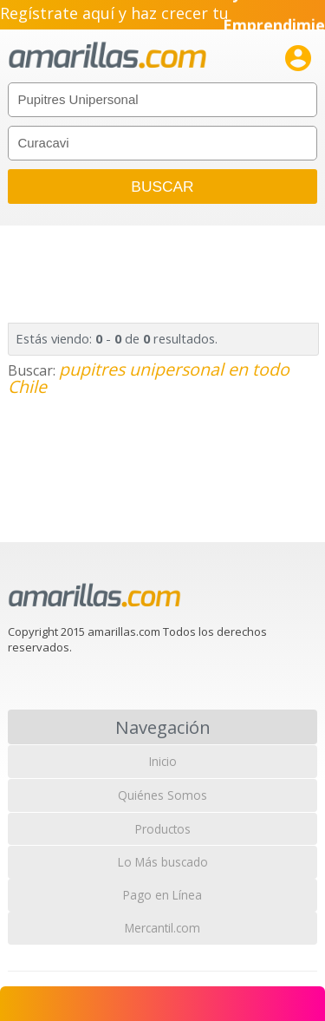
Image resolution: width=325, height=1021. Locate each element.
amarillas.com (107, 55)
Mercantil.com (162, 928)
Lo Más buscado (163, 862)
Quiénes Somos (162, 795)
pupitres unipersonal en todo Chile (148, 377)
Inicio (163, 761)
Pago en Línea (162, 895)
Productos (163, 829)
